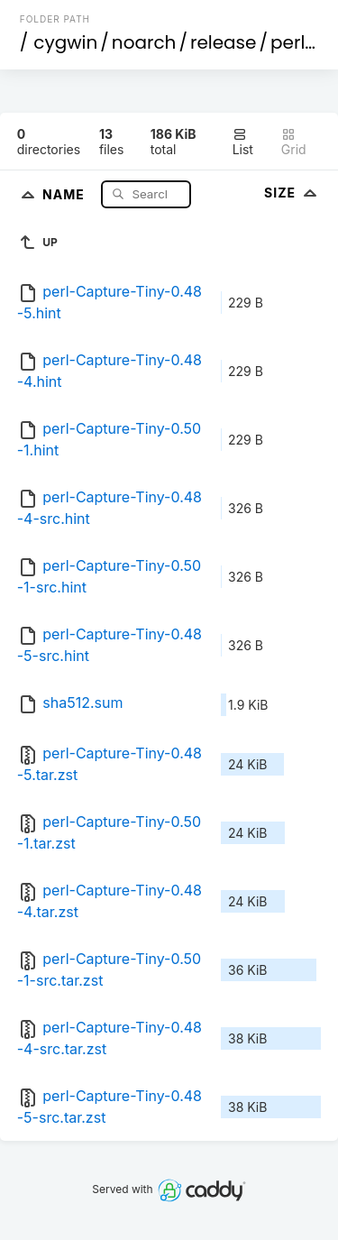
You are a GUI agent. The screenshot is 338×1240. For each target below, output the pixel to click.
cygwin (65, 42)
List (243, 142)
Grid (293, 142)
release (223, 42)
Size (292, 192)
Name (65, 193)
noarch (144, 42)
